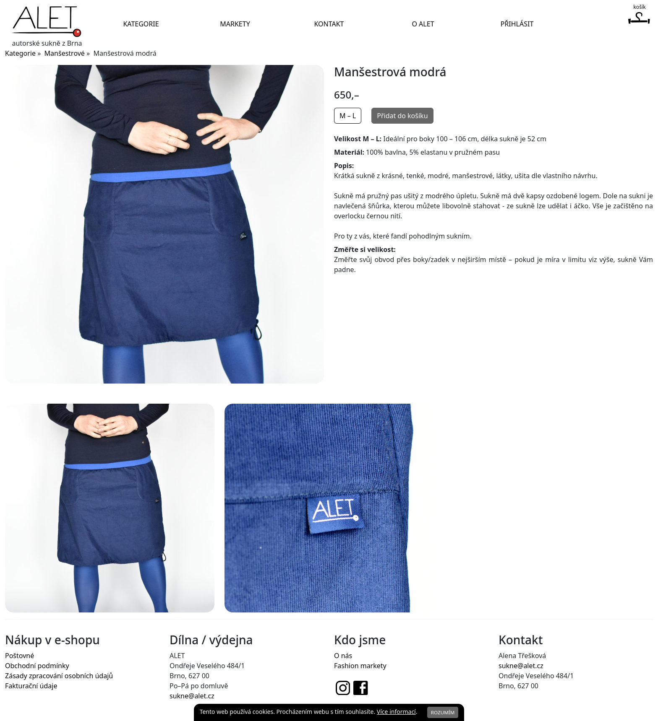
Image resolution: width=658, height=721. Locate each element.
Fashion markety (360, 665)
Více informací (396, 712)
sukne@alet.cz (192, 695)
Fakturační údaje (31, 685)
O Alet (423, 24)
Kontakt (329, 24)
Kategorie (141, 24)
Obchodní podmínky (37, 665)
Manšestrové (64, 53)
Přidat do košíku (402, 115)
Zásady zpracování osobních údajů (59, 675)
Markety (235, 24)
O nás (343, 655)
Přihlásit (517, 24)
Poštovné (19, 655)
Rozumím (443, 712)
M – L (347, 115)
